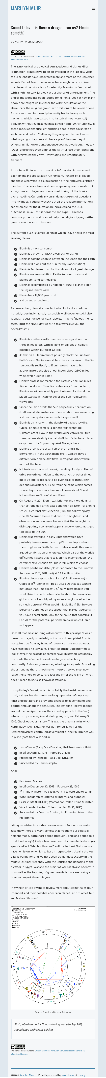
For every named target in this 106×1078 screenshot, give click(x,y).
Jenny (82, 1075)
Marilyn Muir (26, 8)
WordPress (68, 1075)
